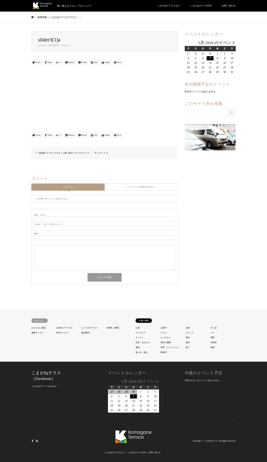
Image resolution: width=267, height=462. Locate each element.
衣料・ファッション (170, 347)
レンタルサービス (89, 328)
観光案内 (85, 333)
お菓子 (164, 328)
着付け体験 (166, 342)
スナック (190, 333)
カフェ (164, 333)
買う (188, 347)
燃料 (213, 337)
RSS (37, 441)
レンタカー (166, 337)
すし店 (214, 328)
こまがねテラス (210, 441)
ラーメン (140, 337)
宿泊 (188, 337)
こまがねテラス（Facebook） (44, 386)
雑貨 (213, 347)
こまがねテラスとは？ (168, 5)
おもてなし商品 (38, 328)
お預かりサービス (64, 328)
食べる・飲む (142, 352)
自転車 (214, 342)
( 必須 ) (39, 215)
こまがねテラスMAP (201, 5)
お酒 (188, 328)
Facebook (32, 441)
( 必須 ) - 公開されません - (49, 224)
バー (213, 333)
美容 (188, 342)
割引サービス (62, 333)
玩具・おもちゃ (143, 342)
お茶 (138, 328)
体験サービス (37, 333)
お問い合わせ (228, 5)
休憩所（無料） (113, 328)
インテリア (141, 333)
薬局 (138, 347)
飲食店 (164, 352)
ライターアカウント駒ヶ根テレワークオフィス (67, 153)
